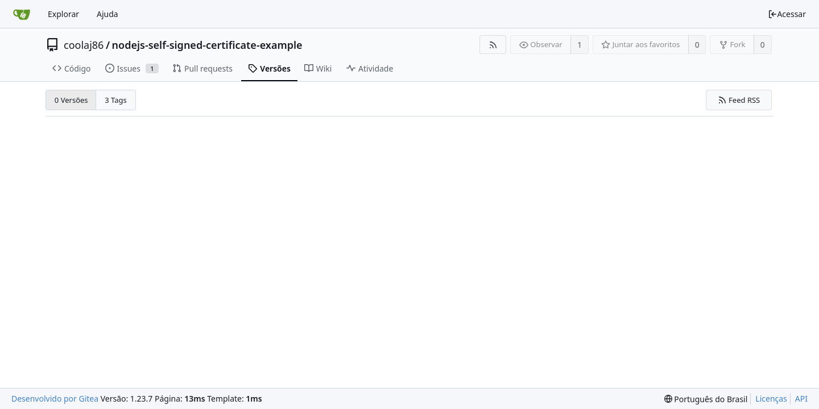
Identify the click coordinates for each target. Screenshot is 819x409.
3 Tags (116, 100)
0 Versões (71, 100)
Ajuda (107, 14)
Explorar (63, 14)
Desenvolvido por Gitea (54, 398)
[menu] (706, 399)
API (801, 398)
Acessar (787, 14)
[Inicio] (22, 14)
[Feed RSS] (492, 44)
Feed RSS (739, 100)
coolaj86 (84, 45)
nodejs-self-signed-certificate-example (207, 45)
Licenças (771, 398)
